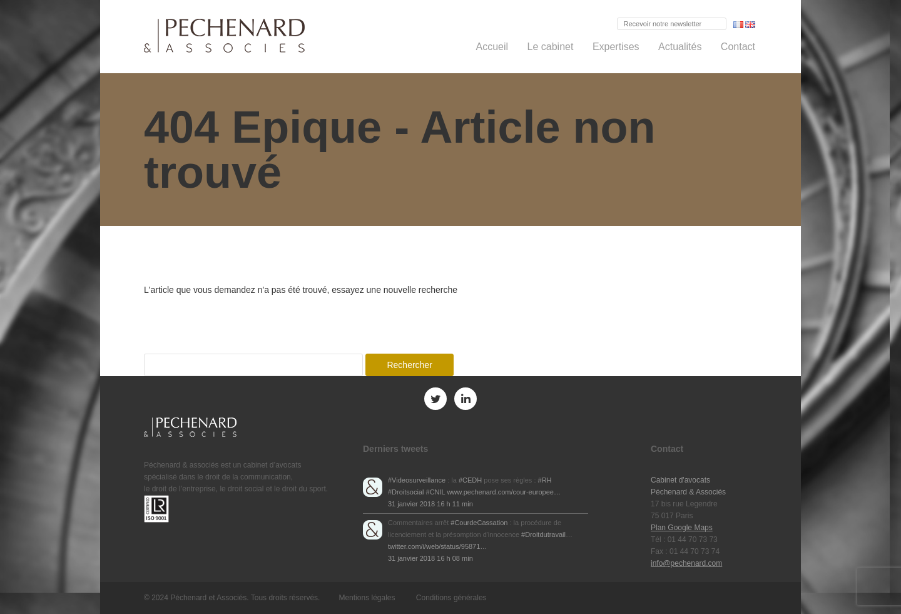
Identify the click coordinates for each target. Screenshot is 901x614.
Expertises (616, 46)
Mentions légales (367, 597)
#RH (545, 480)
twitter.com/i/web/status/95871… (437, 546)
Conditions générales (451, 597)
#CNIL (435, 492)
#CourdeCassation (478, 522)
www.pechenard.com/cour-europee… (504, 492)
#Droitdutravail (543, 534)
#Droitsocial (406, 492)
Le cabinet (550, 46)
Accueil (492, 46)
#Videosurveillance (416, 480)
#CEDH (470, 480)
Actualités (679, 46)
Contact (738, 46)
